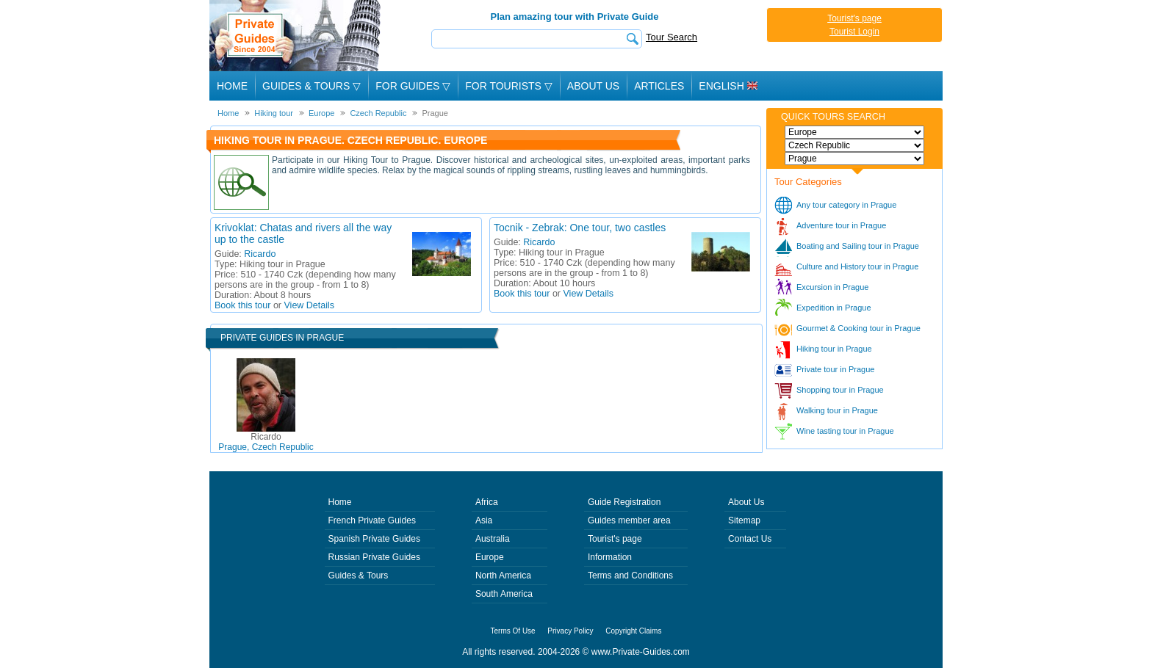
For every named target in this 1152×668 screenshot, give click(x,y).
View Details (309, 305)
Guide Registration (624, 502)
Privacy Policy (570, 631)
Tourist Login (854, 31)
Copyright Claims (633, 631)
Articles (659, 86)
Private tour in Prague (835, 369)
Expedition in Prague (833, 307)
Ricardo (260, 254)
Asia (483, 520)
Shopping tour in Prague (840, 389)
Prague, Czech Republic (265, 442)
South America (504, 594)
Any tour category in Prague (846, 204)
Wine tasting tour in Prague (845, 430)
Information (610, 557)
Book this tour (242, 305)
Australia (492, 539)
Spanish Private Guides (374, 539)
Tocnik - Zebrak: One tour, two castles (580, 227)
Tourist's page (854, 18)
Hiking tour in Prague (834, 348)
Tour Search (671, 37)
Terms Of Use (513, 631)
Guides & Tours (358, 575)
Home (232, 86)
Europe (489, 557)
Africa (486, 502)
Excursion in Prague (832, 287)
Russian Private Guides (374, 557)
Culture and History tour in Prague (857, 266)
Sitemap (744, 520)
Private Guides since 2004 (296, 35)
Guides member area (629, 520)
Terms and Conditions (630, 575)
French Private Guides (372, 520)
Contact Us (749, 539)
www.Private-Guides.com (640, 652)
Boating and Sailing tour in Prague (857, 246)
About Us (593, 86)
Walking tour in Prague (837, 410)
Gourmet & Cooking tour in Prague (858, 328)
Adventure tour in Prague (841, 225)
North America (503, 575)
